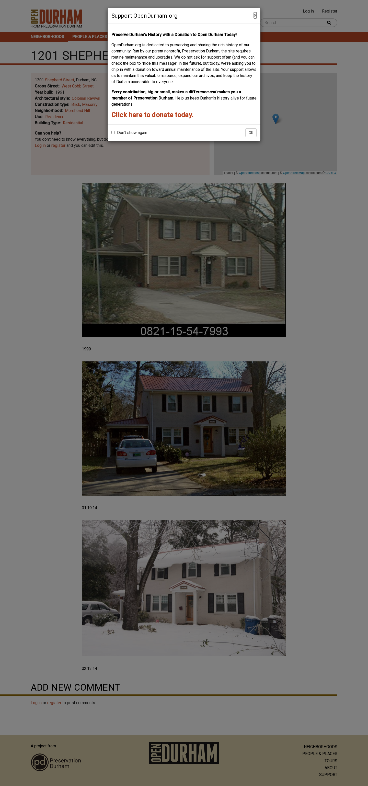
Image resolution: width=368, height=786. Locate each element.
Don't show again (129, 132)
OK (251, 133)
